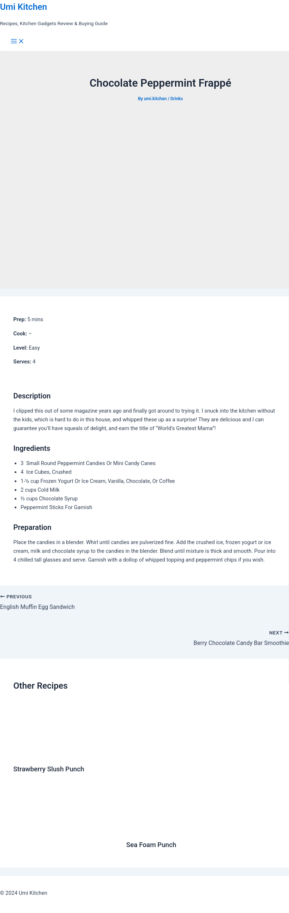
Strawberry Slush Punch (48, 769)
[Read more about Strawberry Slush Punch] (33, 752)
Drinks (177, 98)
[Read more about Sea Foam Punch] (201, 828)
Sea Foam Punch (151, 845)
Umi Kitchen (23, 7)
